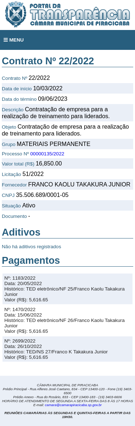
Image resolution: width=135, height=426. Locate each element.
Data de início (17, 88)
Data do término (19, 99)
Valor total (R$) (18, 164)
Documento (14, 216)
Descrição (12, 109)
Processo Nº (15, 153)
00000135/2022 (47, 153)
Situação (11, 205)
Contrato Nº (14, 78)
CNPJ (8, 195)
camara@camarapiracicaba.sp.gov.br (73, 405)
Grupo (8, 144)
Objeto (9, 127)
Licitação (11, 174)
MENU (14, 40)
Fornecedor (14, 185)
